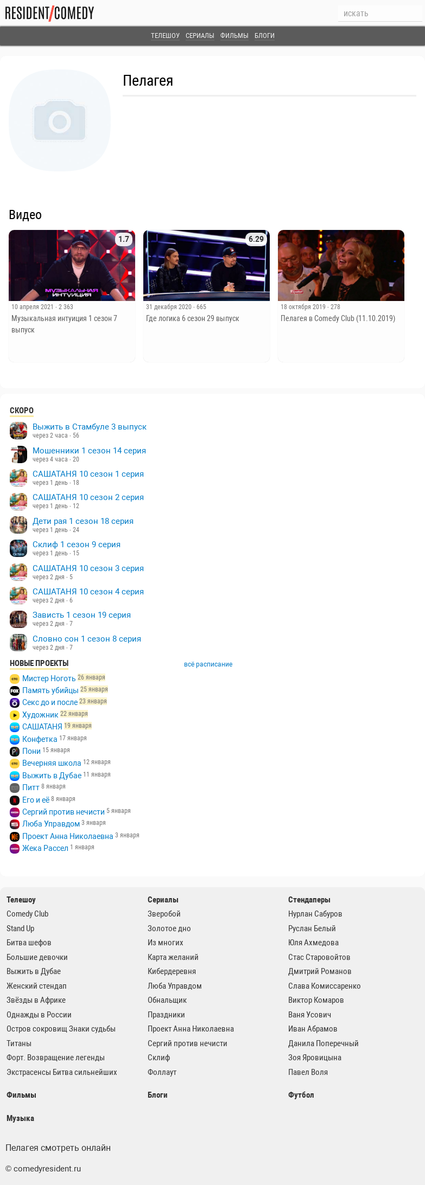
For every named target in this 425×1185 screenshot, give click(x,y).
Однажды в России (39, 1015)
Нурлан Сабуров (315, 914)
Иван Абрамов (313, 1029)
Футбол (301, 1095)
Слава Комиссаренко (324, 986)
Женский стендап (37, 986)
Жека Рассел (45, 848)
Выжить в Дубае (51, 775)
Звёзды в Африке (36, 1000)
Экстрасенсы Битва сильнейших (62, 1072)
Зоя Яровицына (314, 1057)
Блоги (265, 35)
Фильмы (234, 35)
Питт (31, 787)
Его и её (35, 800)
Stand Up (20, 928)
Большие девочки (37, 957)
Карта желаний (173, 957)
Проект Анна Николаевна (67, 836)
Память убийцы (50, 690)
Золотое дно (169, 928)
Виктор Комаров (316, 1000)
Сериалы (200, 35)
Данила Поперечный (323, 1043)
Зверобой (164, 914)
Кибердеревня (172, 971)
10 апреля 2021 (33, 307)
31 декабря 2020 (169, 307)
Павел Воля (308, 1072)
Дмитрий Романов (320, 971)
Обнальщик (167, 1000)
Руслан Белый (312, 928)
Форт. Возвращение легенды (56, 1057)
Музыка (20, 1118)
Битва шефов (29, 942)
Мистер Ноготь (49, 678)
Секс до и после (50, 702)
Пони (31, 751)
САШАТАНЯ (42, 726)
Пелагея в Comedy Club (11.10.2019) (338, 318)
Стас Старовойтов (319, 957)
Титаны (19, 1043)
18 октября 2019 (304, 307)
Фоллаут (162, 1072)
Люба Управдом (51, 823)
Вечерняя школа (51, 763)
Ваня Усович (309, 1015)
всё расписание (208, 664)
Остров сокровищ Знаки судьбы (61, 1029)
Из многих (165, 942)
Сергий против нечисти (63, 812)
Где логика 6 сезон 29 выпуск (192, 318)
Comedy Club (27, 914)
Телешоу (165, 35)
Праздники (166, 1015)
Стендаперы (309, 900)
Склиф (159, 1057)
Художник (40, 714)
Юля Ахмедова (313, 942)
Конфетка (40, 739)
